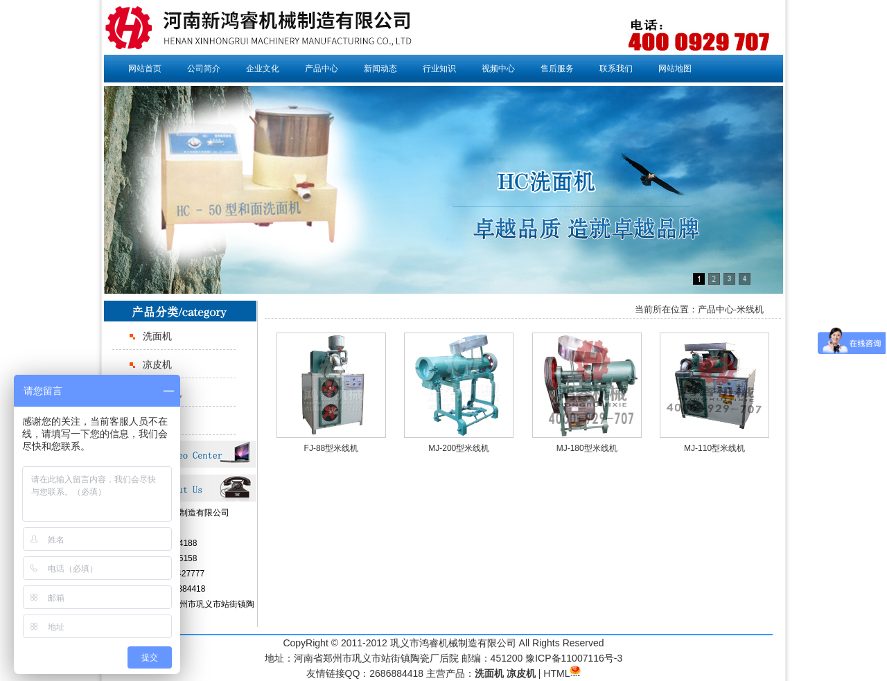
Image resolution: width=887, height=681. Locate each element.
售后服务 (557, 68)
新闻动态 (380, 68)
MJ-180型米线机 (586, 448)
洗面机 (157, 336)
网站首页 (144, 68)
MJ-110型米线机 (714, 448)
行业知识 (439, 68)
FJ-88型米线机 (331, 448)
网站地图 (675, 68)
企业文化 (262, 68)
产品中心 (321, 68)
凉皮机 (157, 364)
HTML (556, 673)
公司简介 (203, 68)
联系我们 (616, 68)
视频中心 (498, 68)
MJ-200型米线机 (458, 448)
